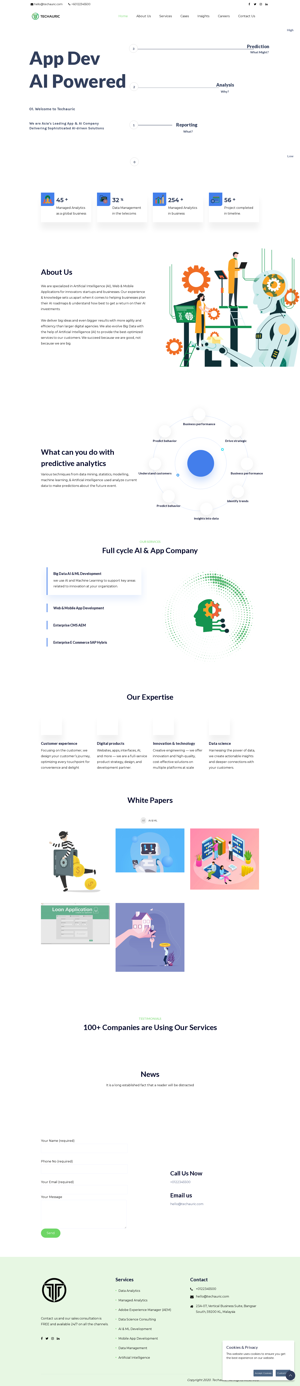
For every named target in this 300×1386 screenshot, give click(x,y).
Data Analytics (129, 1291)
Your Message (51, 1197)
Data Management (132, 1348)
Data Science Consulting (137, 1319)
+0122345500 (180, 1182)
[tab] (94, 581)
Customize (283, 1373)
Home (123, 16)
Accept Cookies (263, 1373)
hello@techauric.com (47, 4)
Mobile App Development (138, 1338)
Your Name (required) (58, 1141)
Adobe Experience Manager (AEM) (144, 1310)
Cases (184, 16)
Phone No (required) (57, 1161)
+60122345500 (79, 4)
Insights (203, 16)
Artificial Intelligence (134, 1357)
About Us (143, 16)
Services (165, 16)
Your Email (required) (57, 1182)
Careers (224, 16)
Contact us (246, 16)
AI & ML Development (135, 1329)
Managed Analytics (132, 1300)
